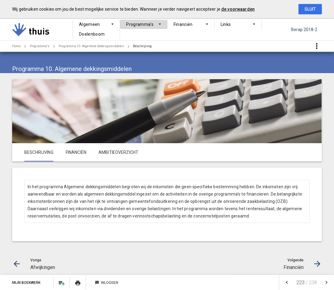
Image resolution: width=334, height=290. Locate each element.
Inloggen (106, 282)
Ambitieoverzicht (118, 152)
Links (206, 29)
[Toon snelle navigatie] (316, 46)
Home (16, 46)
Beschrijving (142, 46)
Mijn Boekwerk (26, 283)
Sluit (310, 9)
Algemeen (89, 29)
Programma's (132, 29)
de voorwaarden (238, 9)
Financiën (173, 29)
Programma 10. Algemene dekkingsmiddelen (91, 46)
